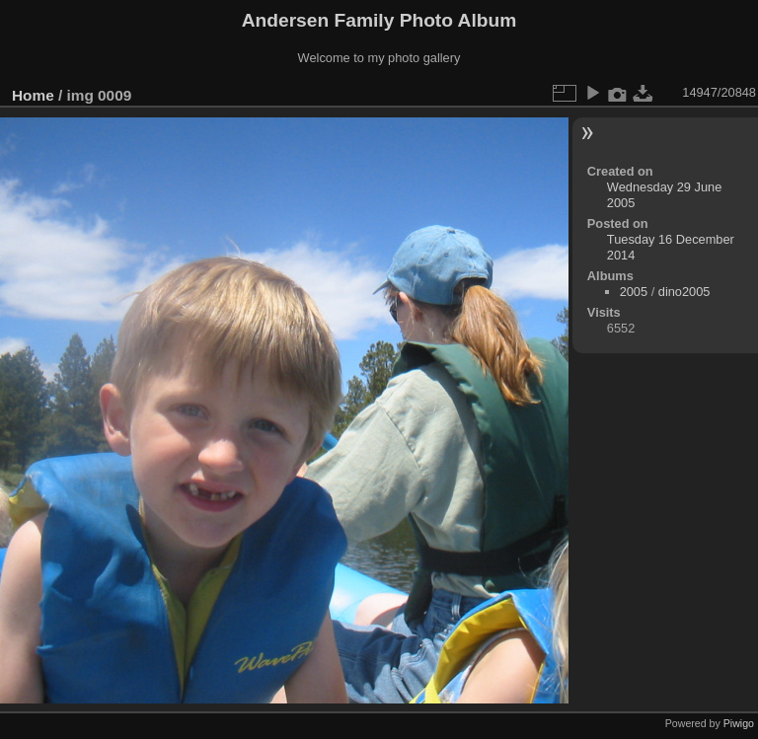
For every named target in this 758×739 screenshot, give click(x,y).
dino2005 (684, 291)
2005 (633, 291)
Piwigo (738, 723)
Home (33, 95)
